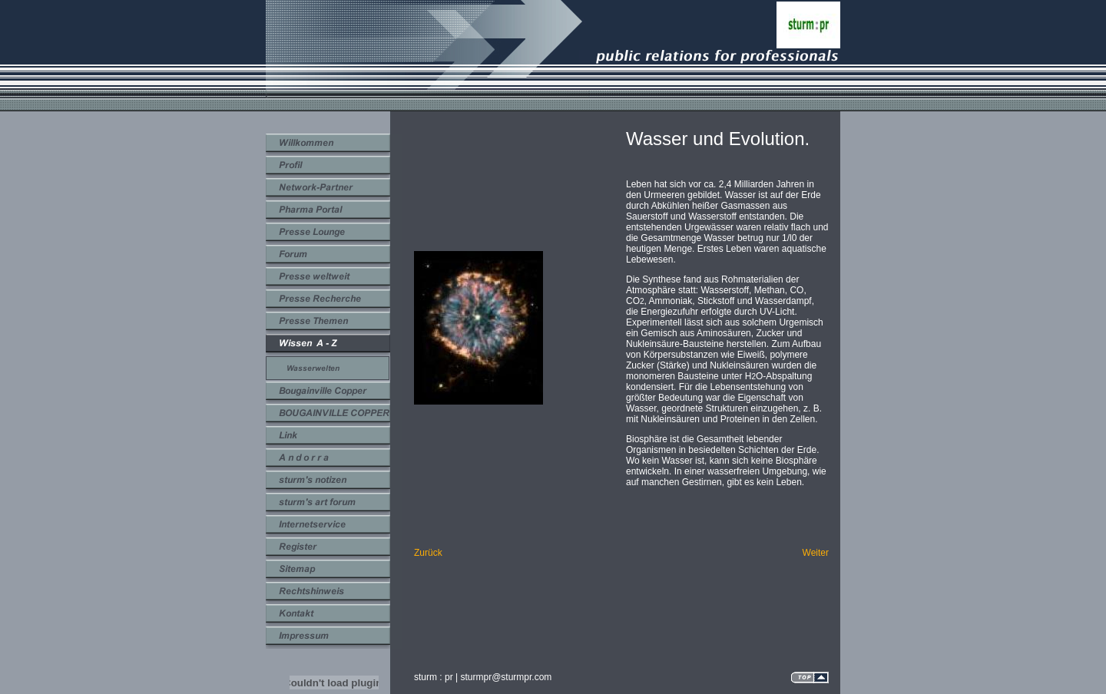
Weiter (816, 552)
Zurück (428, 552)
